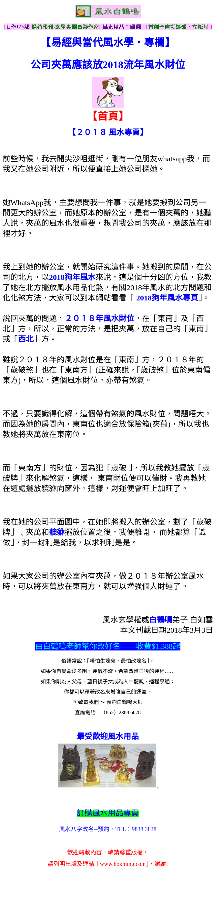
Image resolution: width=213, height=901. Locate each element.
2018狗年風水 (72, 277)
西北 (26, 339)
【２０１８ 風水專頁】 (107, 132)
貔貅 (57, 532)
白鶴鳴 (160, 620)
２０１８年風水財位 (99, 318)
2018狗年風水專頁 (167, 298)
